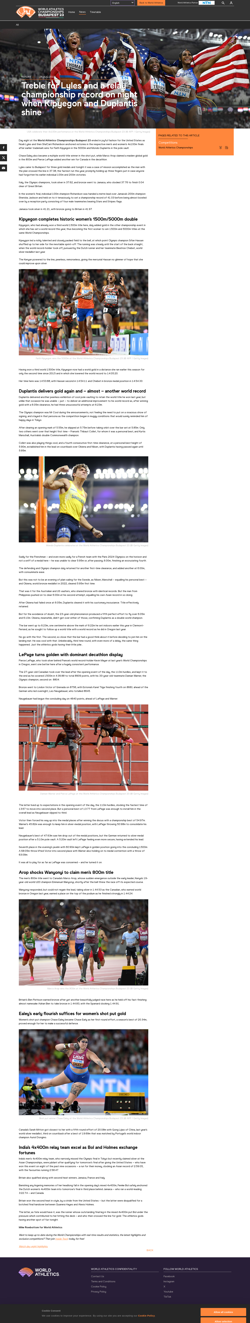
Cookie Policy (146, 1300)
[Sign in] (231, 3)
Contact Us (97, 1276)
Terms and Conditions (103, 1281)
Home (71, 12)
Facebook (169, 1276)
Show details (167, 1310)
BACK (150, 1250)
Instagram (169, 1281)
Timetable (95, 12)
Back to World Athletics (151, 2)
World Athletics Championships (175, 147)
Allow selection (223, 1305)
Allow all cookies (223, 1296)
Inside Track (61, 1238)
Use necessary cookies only (223, 1315)
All (17, 24)
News (82, 11)
